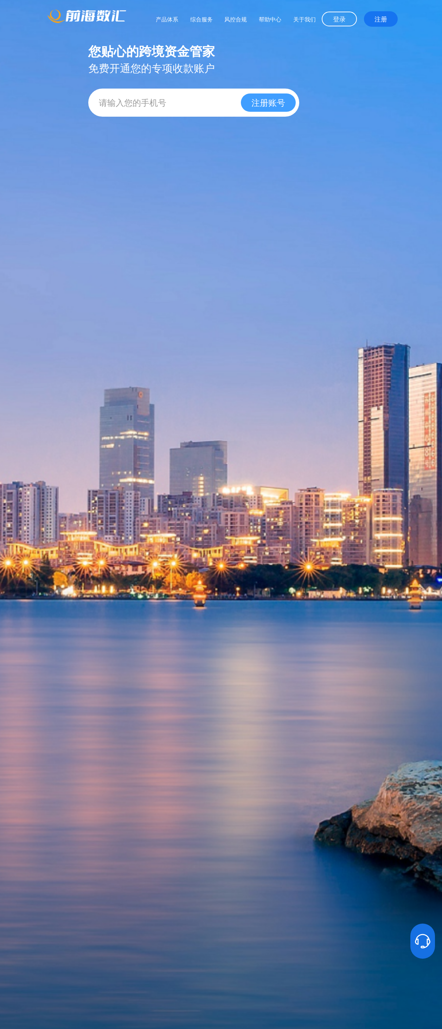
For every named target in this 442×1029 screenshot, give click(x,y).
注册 (380, 19)
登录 (339, 19)
